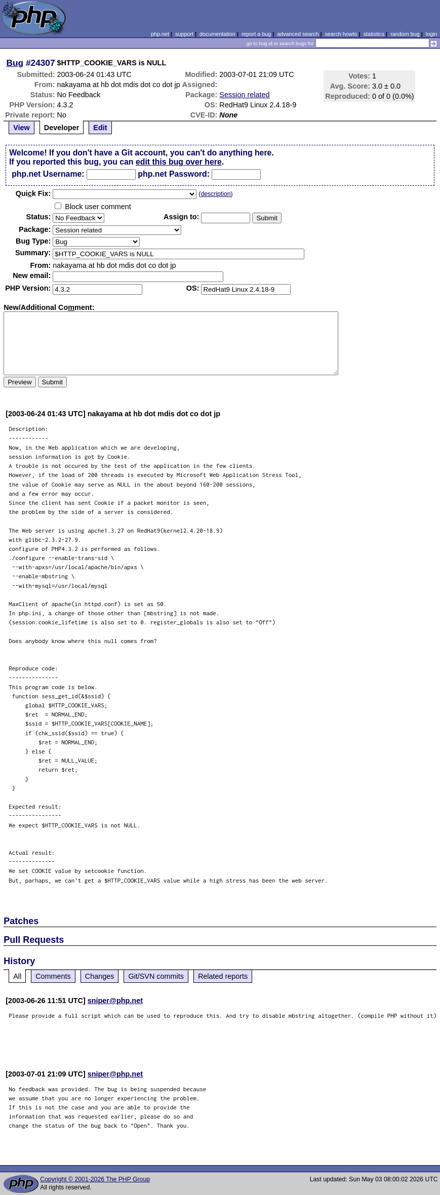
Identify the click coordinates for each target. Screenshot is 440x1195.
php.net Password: (174, 174)
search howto (341, 34)
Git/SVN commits (156, 976)
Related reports (223, 976)
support (184, 34)
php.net (160, 34)
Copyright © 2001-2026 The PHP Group (95, 1179)
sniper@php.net (115, 1001)
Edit (100, 128)
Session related (244, 95)
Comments (53, 976)
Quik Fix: (33, 193)
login (431, 34)
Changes (99, 976)
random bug (405, 34)
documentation (217, 34)
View (21, 128)
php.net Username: (48, 174)
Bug (15, 63)
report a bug (256, 34)
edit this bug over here (179, 161)
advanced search (297, 34)
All (17, 976)
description (215, 193)
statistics (374, 34)
